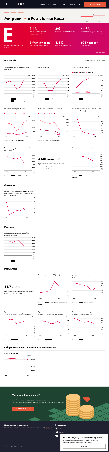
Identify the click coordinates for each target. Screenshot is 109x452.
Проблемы (41, 4)
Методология (100, 52)
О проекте (71, 4)
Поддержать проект (23, 409)
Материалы (52, 4)
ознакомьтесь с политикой (70, 442)
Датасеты (62, 4)
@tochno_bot (48, 428)
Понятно (84, 446)
